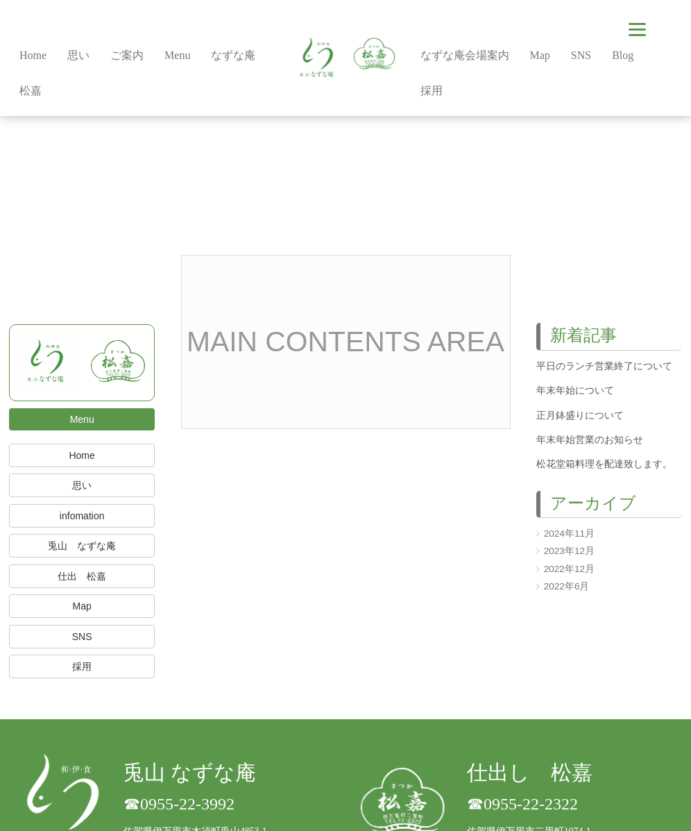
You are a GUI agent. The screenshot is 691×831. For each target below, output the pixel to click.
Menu (82, 419)
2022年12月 (569, 569)
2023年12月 (569, 551)
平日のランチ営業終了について (604, 366)
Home (81, 455)
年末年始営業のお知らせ (589, 440)
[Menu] (637, 29)
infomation (82, 515)
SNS (82, 636)
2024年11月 (569, 533)
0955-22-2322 (531, 804)
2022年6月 (567, 586)
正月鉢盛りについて (580, 415)
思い (82, 485)
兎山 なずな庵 (82, 545)
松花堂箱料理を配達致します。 (604, 464)
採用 (82, 666)
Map (82, 606)
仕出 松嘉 (82, 576)
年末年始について (575, 390)
